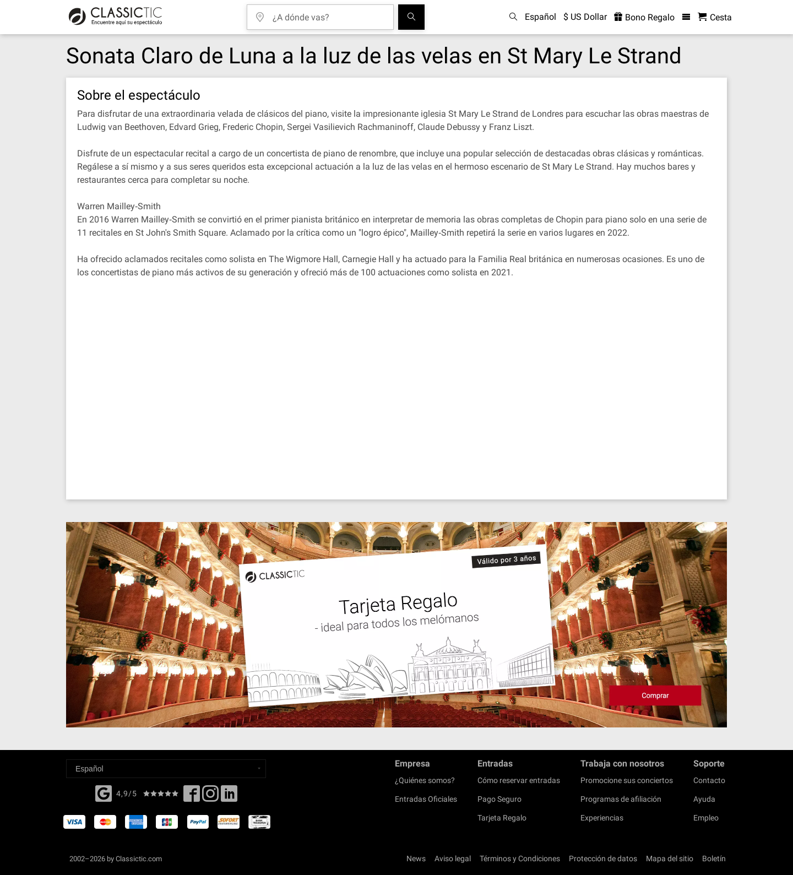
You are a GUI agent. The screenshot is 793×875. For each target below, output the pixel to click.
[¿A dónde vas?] (328, 13)
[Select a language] (166, 768)
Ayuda (704, 799)
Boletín (714, 858)
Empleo (706, 817)
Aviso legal (452, 858)
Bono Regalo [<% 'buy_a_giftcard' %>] (644, 17)
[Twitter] (210, 796)
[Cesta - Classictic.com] (715, 17)
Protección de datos (603, 858)
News (416, 858)
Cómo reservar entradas (518, 780)
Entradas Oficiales (426, 799)
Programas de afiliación (620, 799)
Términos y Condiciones (520, 858)
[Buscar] (411, 17)
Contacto (709, 780)
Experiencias (601, 817)
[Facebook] (103, 792)
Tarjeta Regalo (501, 817)
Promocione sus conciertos (626, 780)
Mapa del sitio (669, 858)
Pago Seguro (499, 799)
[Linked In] (229, 796)
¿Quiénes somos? (425, 780)
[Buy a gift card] (396, 624)
